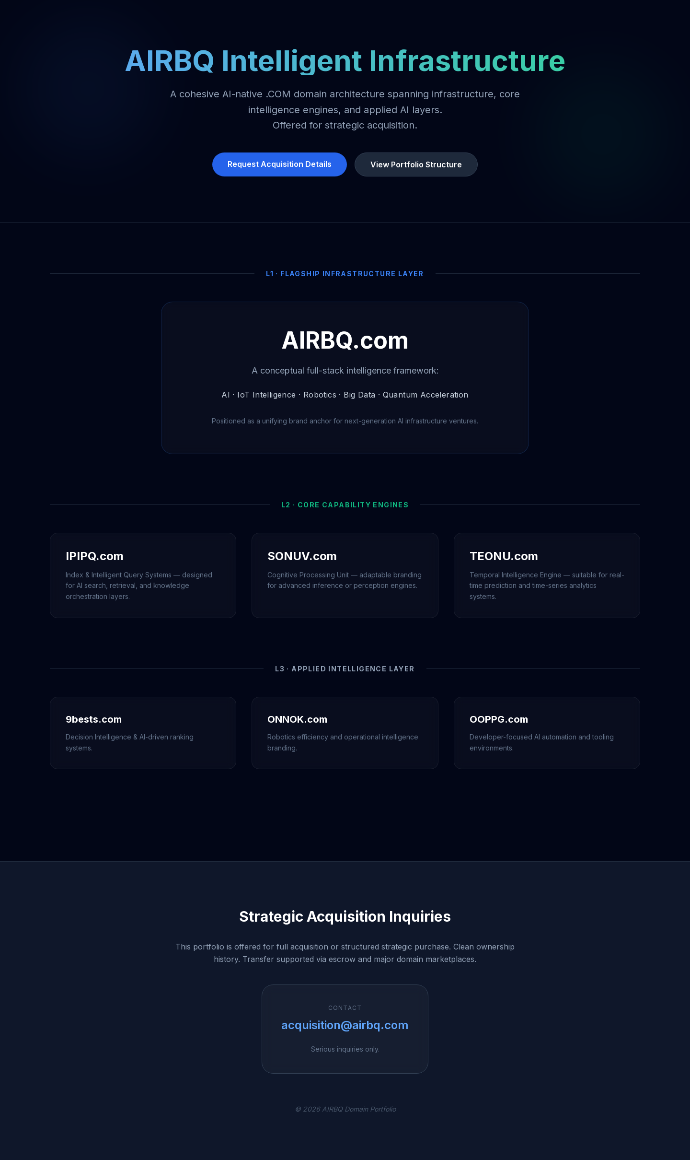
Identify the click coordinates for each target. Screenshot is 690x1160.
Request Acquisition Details (280, 164)
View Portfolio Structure (416, 164)
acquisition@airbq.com (345, 1025)
